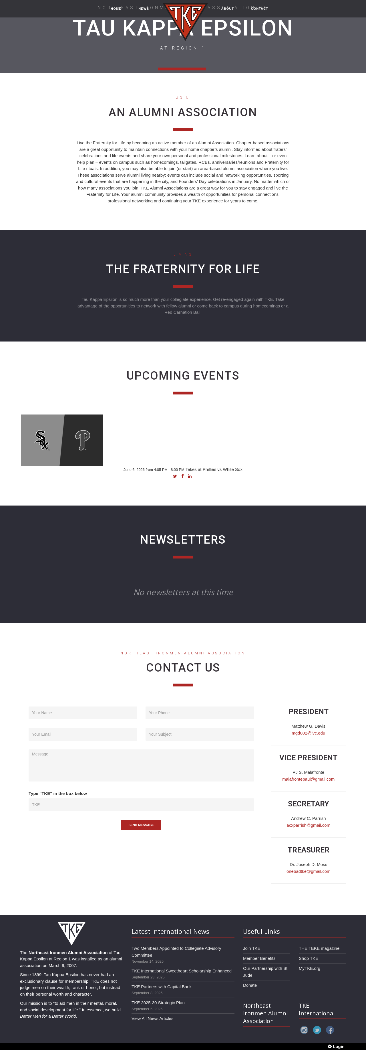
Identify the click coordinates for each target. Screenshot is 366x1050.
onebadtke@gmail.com (309, 871)
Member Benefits (259, 958)
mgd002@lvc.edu (308, 733)
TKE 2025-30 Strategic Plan (158, 1002)
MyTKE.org (309, 968)
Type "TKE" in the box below (58, 793)
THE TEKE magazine (319, 948)
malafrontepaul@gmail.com (308, 779)
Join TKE (251, 948)
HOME (116, 12)
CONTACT (259, 12)
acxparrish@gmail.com (308, 825)
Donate (250, 985)
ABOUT (227, 12)
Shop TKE (308, 958)
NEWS (143, 12)
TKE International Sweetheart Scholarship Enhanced (182, 970)
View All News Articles (152, 1018)
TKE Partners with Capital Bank (162, 986)
